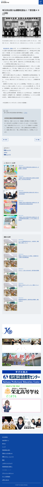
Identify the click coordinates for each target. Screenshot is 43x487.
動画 (3, 460)
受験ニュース (7, 154)
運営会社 (4, 443)
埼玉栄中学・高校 (7, 48)
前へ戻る (5, 139)
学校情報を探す (6, 450)
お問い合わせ (5, 480)
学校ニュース (7, 150)
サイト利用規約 (6, 476)
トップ (4, 446)
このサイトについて (7, 463)
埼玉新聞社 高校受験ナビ (5, 2)
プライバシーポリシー (8, 473)
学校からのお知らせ (7, 453)
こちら (25, 112)
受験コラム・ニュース (8, 456)
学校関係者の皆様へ (7, 466)
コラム (5, 152)
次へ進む (38, 139)
